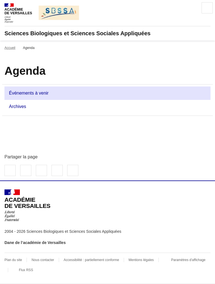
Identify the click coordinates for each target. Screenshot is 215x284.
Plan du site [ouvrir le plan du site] (13, 260)
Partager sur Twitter (25, 170)
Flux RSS (26, 270)
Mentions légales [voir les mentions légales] (141, 260)
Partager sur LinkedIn (41, 170)
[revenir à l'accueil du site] (107, 33)
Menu (207, 7)
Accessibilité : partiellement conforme (91, 260)
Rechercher (191, 7)
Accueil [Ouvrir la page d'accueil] (9, 48)
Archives (17, 106)
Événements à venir (28, 93)
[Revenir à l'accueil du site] (27, 205)
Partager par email (57, 170)
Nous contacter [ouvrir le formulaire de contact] (43, 260)
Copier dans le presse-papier (72, 170)
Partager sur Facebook (10, 170)
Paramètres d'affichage (188, 260)
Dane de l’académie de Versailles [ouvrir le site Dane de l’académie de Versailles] (35, 242)
